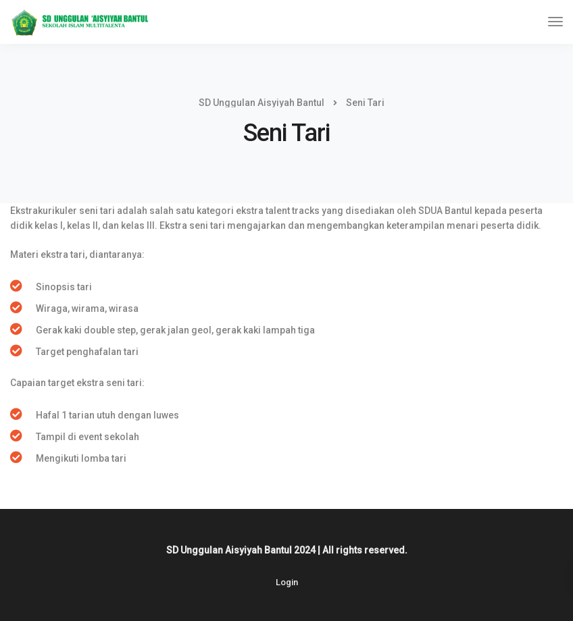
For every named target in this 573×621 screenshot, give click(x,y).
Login (287, 582)
